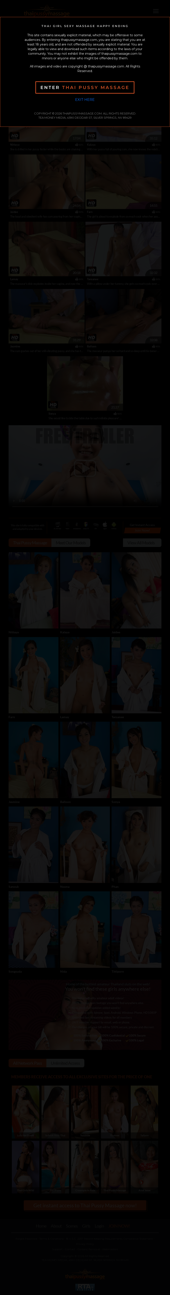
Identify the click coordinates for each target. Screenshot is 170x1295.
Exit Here (85, 100)
